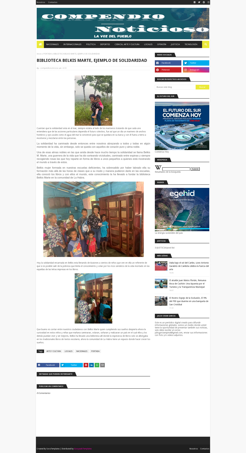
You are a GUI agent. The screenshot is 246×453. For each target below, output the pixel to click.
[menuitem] (40, 44)
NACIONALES (81, 351)
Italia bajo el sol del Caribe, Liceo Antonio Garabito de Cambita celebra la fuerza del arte (189, 266)
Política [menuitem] (91, 44)
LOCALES (68, 351)
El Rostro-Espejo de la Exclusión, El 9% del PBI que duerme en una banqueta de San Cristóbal (188, 301)
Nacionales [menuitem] (52, 44)
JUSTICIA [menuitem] (175, 44)
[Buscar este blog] (175, 87)
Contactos (52, 2)
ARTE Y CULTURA (53, 351)
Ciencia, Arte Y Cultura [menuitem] (127, 44)
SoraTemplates (53, 449)
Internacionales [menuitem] (72, 44)
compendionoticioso (49, 68)
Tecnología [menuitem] (190, 44)
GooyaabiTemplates (83, 449)
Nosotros (41, 2)
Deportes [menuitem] (105, 44)
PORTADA (47, 54)
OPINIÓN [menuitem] (161, 44)
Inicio (39, 54)
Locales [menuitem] (148, 44)
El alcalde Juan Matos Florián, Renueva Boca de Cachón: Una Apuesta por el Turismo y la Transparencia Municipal (187, 283)
